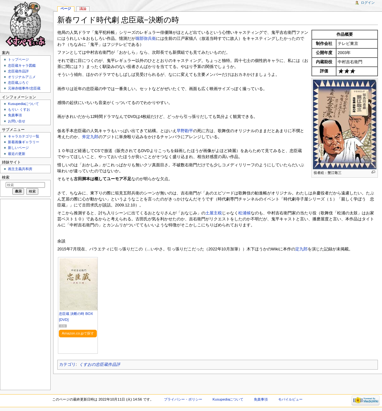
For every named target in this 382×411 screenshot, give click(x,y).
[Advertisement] (24, 294)
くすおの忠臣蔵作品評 (99, 364)
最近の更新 (16, 154)
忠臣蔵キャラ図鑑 (22, 65)
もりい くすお (19, 109)
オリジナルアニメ (22, 77)
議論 (82, 8)
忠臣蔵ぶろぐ (18, 82)
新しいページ (18, 148)
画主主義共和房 (20, 169)
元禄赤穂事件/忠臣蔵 (24, 88)
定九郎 (301, 249)
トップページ (18, 59)
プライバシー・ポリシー (183, 399)
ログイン (368, 2)
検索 (5, 177)
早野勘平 (185, 131)
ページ (65, 8)
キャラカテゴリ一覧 (23, 136)
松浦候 (244, 213)
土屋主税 (213, 213)
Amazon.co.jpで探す (78, 333)
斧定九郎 (90, 137)
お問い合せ (16, 121)
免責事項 (15, 115)
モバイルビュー (290, 399)
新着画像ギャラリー (23, 142)
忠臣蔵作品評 (18, 71)
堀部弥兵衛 (145, 38)
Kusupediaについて (23, 104)
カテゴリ (67, 364)
